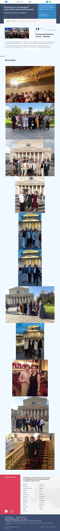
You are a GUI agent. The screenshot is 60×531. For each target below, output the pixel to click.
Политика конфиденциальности (12, 527)
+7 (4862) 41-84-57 (44, 15)
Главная (8, 21)
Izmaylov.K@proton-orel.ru (12, 519)
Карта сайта (7, 528)
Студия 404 (52, 527)
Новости (14, 21)
